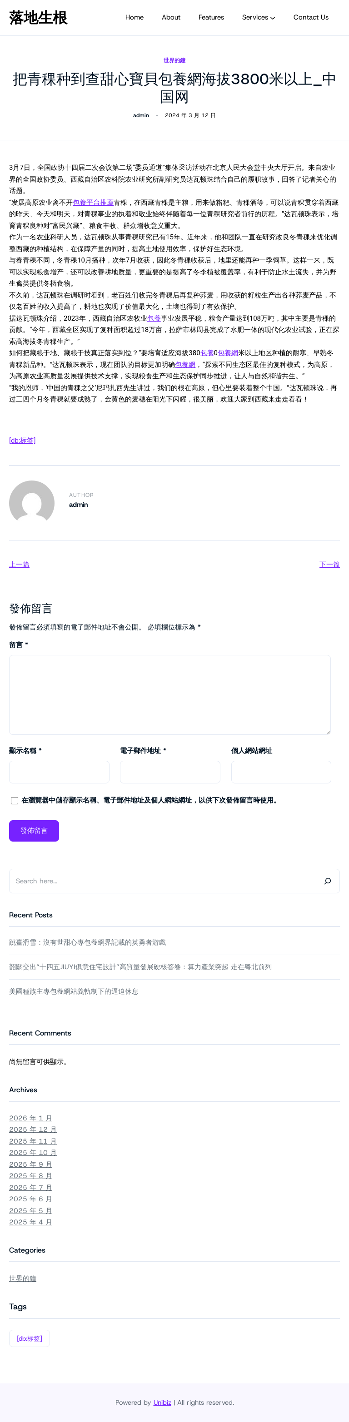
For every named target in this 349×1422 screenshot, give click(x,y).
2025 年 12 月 (33, 1129)
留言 (18, 644)
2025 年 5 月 (30, 1210)
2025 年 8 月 (30, 1175)
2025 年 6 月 (30, 1199)
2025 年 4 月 (30, 1222)
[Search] (327, 881)
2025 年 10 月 (33, 1152)
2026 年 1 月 (30, 1118)
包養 (154, 318)
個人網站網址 (251, 750)
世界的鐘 (174, 60)
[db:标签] (22, 440)
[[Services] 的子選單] (272, 17)
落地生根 (38, 17)
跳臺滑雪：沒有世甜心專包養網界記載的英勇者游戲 (87, 942)
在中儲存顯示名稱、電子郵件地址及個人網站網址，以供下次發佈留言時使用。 (150, 800)
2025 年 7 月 (30, 1187)
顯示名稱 (25, 750)
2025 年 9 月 (30, 1164)
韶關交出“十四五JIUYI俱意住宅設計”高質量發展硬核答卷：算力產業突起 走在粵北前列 (140, 966)
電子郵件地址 (143, 750)
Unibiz (162, 1402)
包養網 (228, 353)
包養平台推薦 (93, 202)
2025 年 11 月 (33, 1141)
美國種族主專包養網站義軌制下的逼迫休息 (74, 991)
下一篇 (329, 564)
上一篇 (19, 564)
